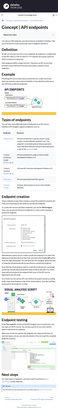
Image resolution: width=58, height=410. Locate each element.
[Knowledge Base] (12, 6)
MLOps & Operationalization (17, 20)
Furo (39, 407)
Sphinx (25, 407)
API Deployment (36, 20)
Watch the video (29, 34)
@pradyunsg (33, 407)
